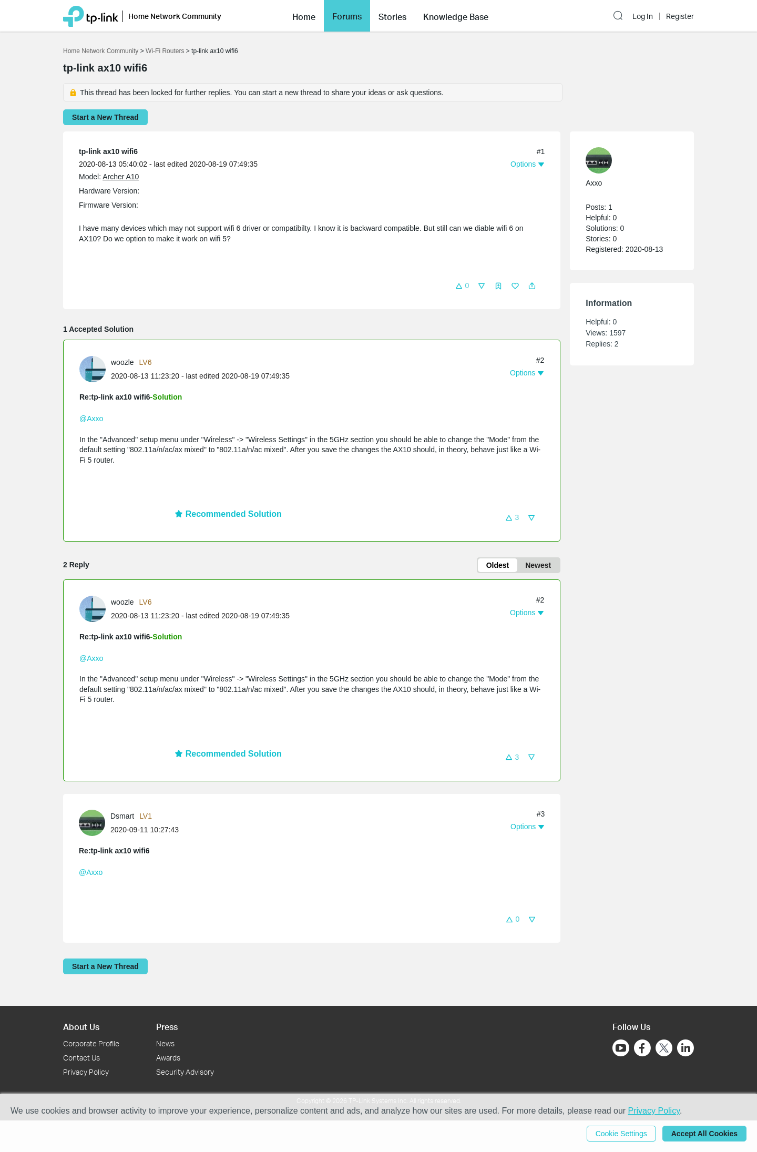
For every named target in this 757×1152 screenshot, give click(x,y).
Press (167, 1026)
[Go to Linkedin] (685, 1047)
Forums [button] (347, 16)
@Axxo (91, 418)
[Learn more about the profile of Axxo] (627, 160)
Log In (642, 16)
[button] (304, 16)
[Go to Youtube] (620, 1047)
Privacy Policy (86, 1071)
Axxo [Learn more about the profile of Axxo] (594, 183)
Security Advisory (185, 1071)
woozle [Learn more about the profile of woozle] (122, 362)
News (165, 1043)
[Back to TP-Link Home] (90, 15)
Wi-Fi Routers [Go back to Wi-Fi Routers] (166, 51)
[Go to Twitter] (664, 1048)
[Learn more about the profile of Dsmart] (94, 822)
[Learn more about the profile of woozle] (95, 368)
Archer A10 (121, 176)
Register (680, 16)
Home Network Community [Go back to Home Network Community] (100, 51)
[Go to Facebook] (642, 1047)
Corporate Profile (91, 1043)
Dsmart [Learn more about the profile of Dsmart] (122, 816)
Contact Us (81, 1057)
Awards (168, 1057)
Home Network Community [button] (174, 16)
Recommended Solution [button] (228, 513)
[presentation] (92, 369)
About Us (81, 1026)
